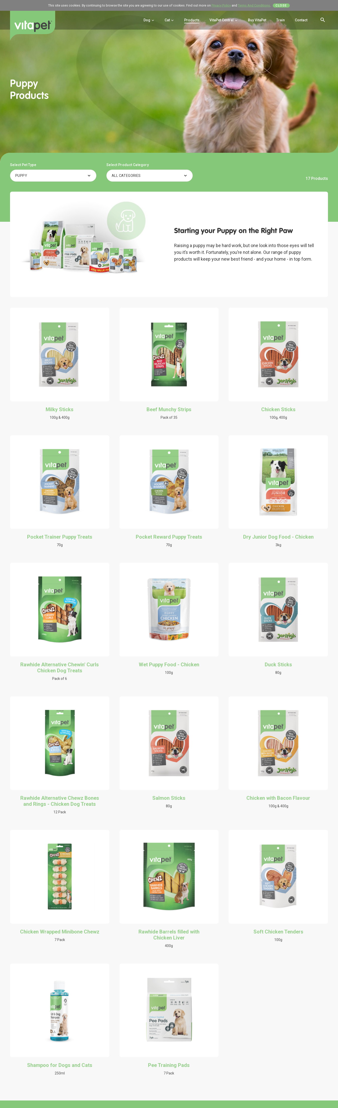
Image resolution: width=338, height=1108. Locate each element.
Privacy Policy (221, 5)
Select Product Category (127, 165)
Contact (301, 20)
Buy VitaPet (257, 20)
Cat (169, 20)
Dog (149, 20)
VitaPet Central (224, 20)
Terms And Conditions (254, 5)
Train (280, 20)
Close (281, 5)
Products (191, 20)
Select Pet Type (23, 165)
